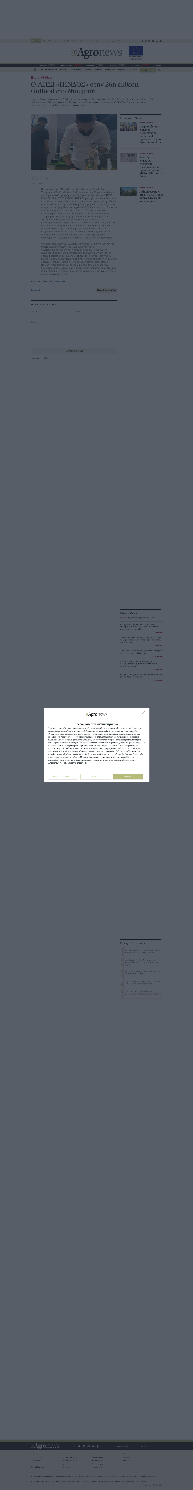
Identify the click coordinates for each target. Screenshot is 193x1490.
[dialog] (96, 745)
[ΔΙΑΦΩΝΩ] (144, 713)
